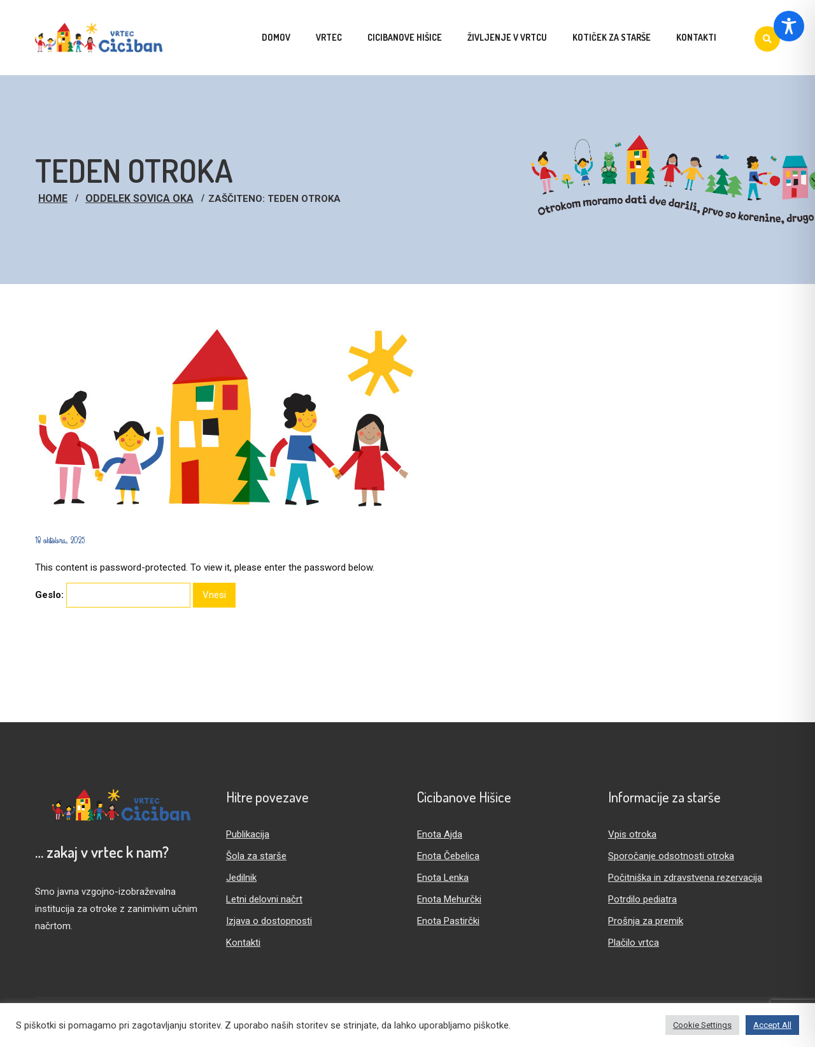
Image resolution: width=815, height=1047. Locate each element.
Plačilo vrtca (633, 942)
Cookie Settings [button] (702, 1025)
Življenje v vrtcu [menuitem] (507, 37)
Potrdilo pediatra (642, 899)
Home (52, 198)
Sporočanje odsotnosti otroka (671, 856)
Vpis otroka (632, 834)
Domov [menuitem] (276, 37)
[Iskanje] (767, 39)
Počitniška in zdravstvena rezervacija (685, 877)
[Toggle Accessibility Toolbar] (788, 26)
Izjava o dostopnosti (269, 921)
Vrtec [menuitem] (329, 37)
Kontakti (243, 942)
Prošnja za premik (645, 921)
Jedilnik (241, 877)
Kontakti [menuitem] (696, 37)
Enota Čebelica (448, 856)
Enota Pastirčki (448, 921)
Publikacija (247, 834)
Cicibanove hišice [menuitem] (404, 37)
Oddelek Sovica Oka (139, 198)
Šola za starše (256, 856)
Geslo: (112, 595)
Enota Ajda (439, 834)
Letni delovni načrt (264, 899)
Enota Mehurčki (449, 899)
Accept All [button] (772, 1025)
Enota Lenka (443, 877)
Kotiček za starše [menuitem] (611, 37)
